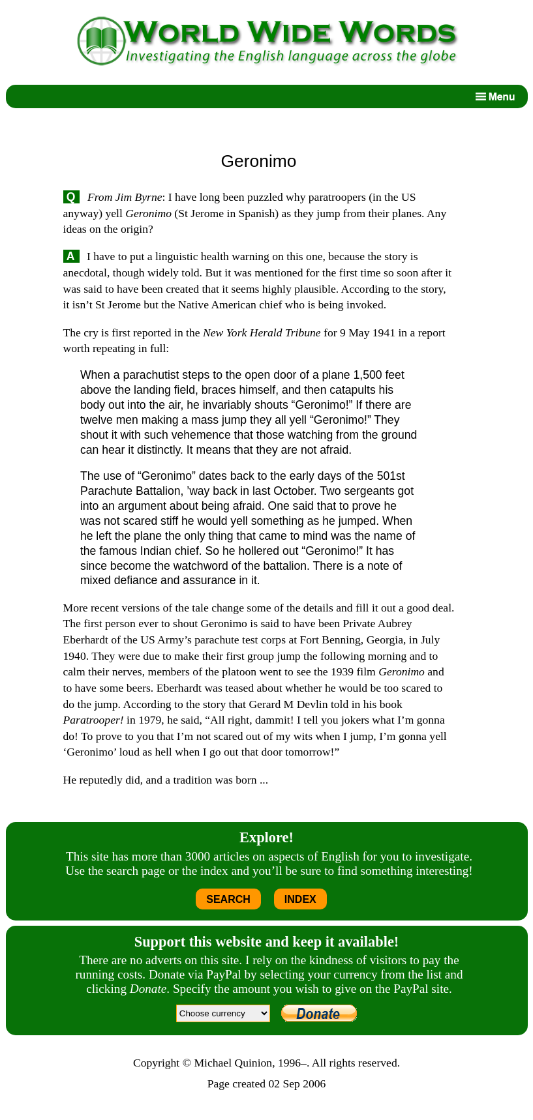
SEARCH (228, 899)
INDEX (300, 899)
